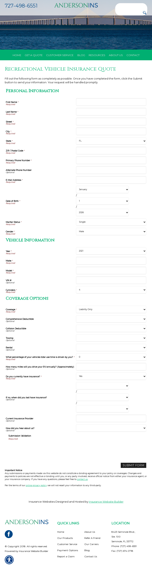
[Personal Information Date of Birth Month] (102, 189)
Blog (87, 550)
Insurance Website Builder (106, 501)
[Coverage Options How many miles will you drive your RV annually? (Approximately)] (111, 367)
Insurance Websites (42, 501)
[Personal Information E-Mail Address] (111, 180)
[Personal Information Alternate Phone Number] (111, 170)
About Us (89, 531)
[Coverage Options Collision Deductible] (111, 328)
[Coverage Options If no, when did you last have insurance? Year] (102, 409)
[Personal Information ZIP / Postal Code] (111, 150)
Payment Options (67, 550)
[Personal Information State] (111, 141)
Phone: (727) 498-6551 (124, 545)
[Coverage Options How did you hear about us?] (111, 428)
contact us (82, 479)
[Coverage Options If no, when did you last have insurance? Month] (102, 386)
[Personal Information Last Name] (111, 112)
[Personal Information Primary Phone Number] (111, 160)
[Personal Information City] (111, 131)
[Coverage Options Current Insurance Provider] (111, 418)
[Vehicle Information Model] (111, 270)
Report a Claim (66, 556)
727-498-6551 (21, 6)
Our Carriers (91, 543)
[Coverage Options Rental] (111, 347)
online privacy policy (36, 485)
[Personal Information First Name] (111, 102)
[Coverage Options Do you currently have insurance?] (111, 376)
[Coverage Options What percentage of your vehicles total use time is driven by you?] (111, 357)
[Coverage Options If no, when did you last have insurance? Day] (102, 397)
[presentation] (38, 448)
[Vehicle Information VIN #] (111, 280)
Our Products (65, 537)
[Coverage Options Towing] (111, 338)
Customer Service (67, 543)
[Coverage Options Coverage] (111, 309)
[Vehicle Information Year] (111, 251)
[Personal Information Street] (111, 121)
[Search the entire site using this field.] (131, 5)
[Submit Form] (134, 465)
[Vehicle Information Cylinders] (111, 290)
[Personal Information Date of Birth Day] (102, 201)
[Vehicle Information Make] (111, 260)
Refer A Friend (92, 537)
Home (60, 531)
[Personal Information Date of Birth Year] (102, 212)
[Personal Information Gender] (111, 231)
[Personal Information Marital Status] (111, 222)
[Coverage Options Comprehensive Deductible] (111, 319)
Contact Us (90, 556)
